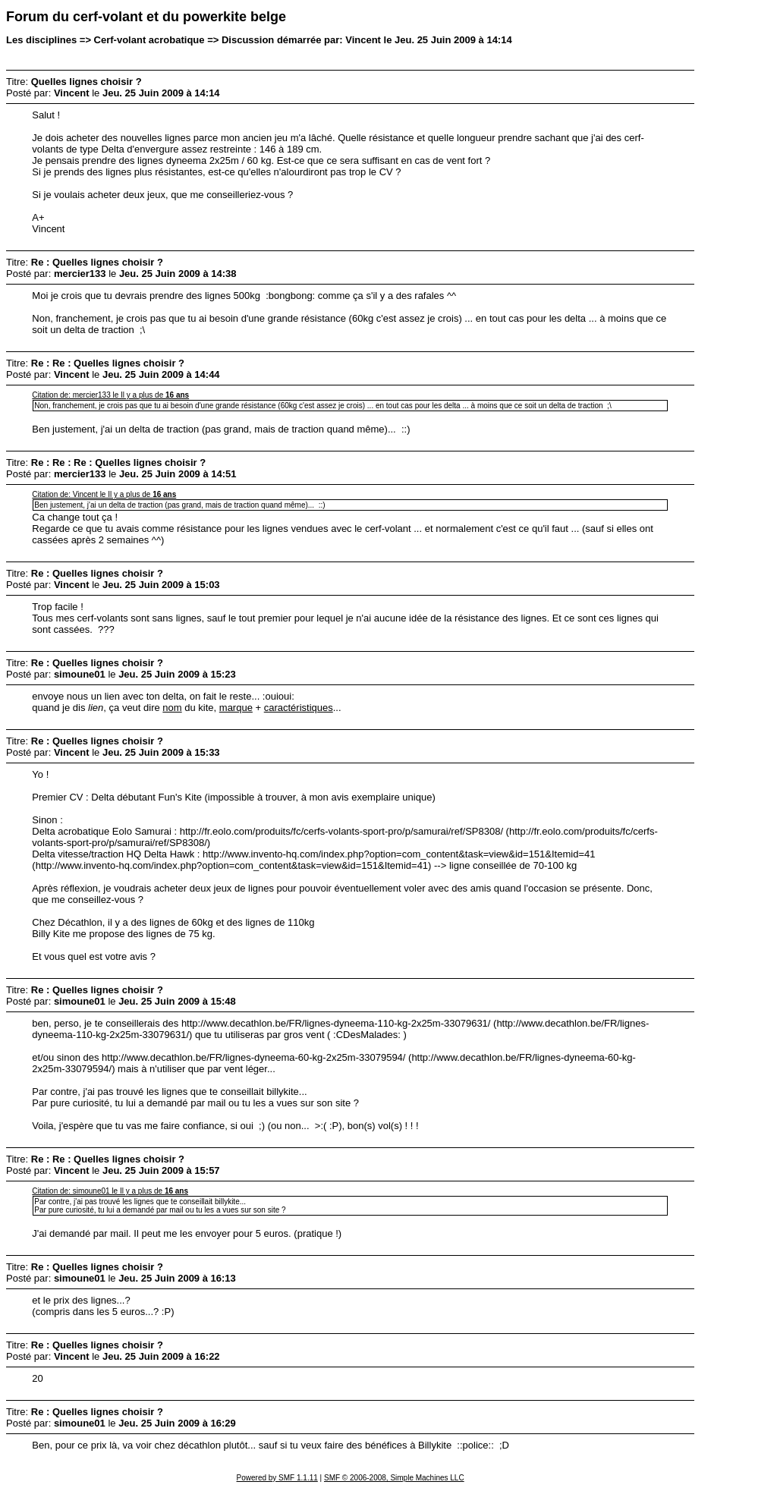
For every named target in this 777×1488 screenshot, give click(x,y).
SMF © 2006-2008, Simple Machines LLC (394, 1478)
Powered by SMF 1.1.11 (277, 1478)
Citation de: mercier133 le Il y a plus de (110, 395)
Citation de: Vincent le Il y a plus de (104, 494)
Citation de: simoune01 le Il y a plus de (110, 1191)
